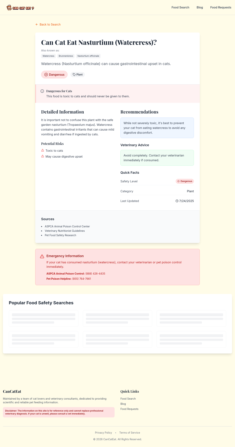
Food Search (180, 7)
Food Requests (220, 7)
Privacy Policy (103, 432)
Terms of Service (129, 432)
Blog (200, 7)
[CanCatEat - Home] (20, 7)
